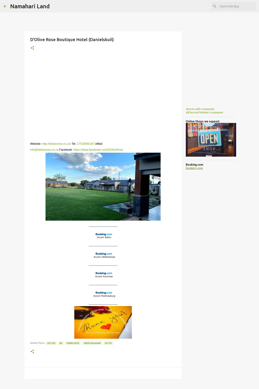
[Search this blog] (237, 6)
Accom (51, 343)
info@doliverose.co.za (44, 149)
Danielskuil (73, 343)
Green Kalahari (92, 343)
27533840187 (85, 143)
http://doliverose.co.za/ (56, 143)
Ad (60, 343)
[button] (32, 48)
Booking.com (194, 168)
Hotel (108, 343)
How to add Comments (200, 109)
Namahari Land (30, 6)
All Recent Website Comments (204, 112)
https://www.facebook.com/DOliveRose (98, 149)
